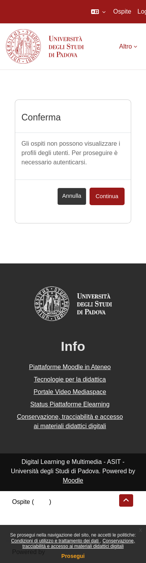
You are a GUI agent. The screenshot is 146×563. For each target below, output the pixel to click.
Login (41, 502)
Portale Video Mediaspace (69, 392)
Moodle (73, 480)
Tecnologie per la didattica (70, 379)
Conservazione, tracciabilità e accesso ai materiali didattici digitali (78, 543)
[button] (98, 11)
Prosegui (73, 556)
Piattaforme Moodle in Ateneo (70, 367)
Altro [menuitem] (125, 46)
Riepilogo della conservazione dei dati (64, 511)
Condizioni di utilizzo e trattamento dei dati (55, 541)
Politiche (23, 520)
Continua (107, 196)
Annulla (71, 196)
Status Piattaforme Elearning (70, 404)
